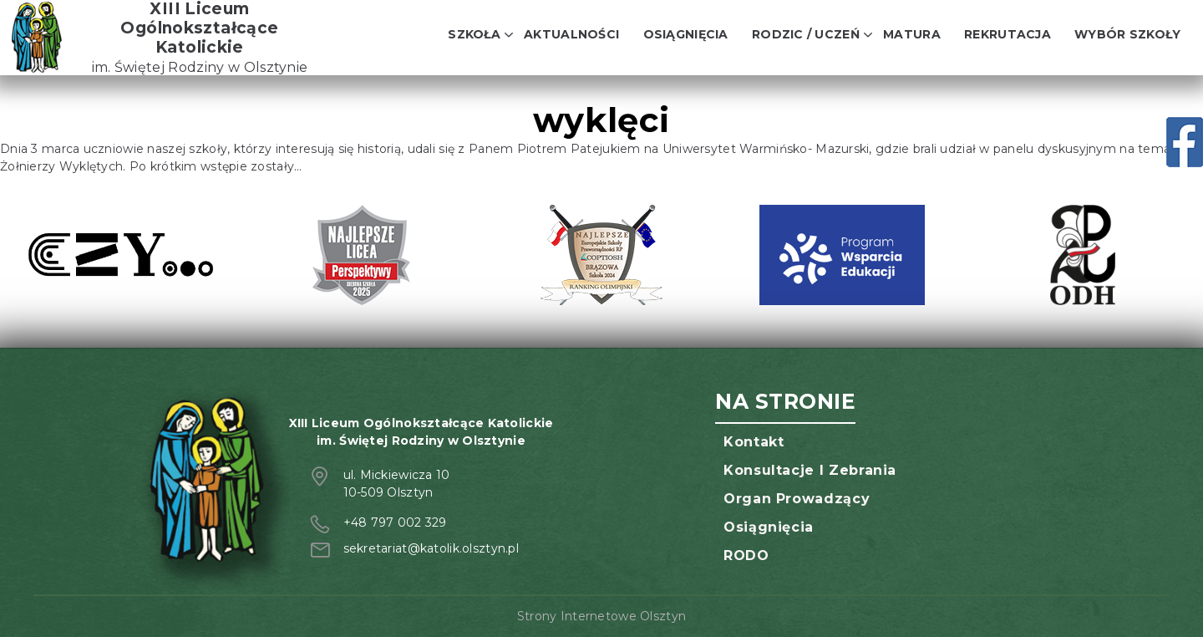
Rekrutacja (1007, 34)
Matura (912, 34)
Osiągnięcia (685, 34)
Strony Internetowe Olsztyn (601, 616)
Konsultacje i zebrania (809, 470)
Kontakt (753, 442)
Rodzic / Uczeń (806, 34)
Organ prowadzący (796, 499)
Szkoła (474, 34)
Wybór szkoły (1127, 34)
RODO (746, 555)
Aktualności (571, 34)
